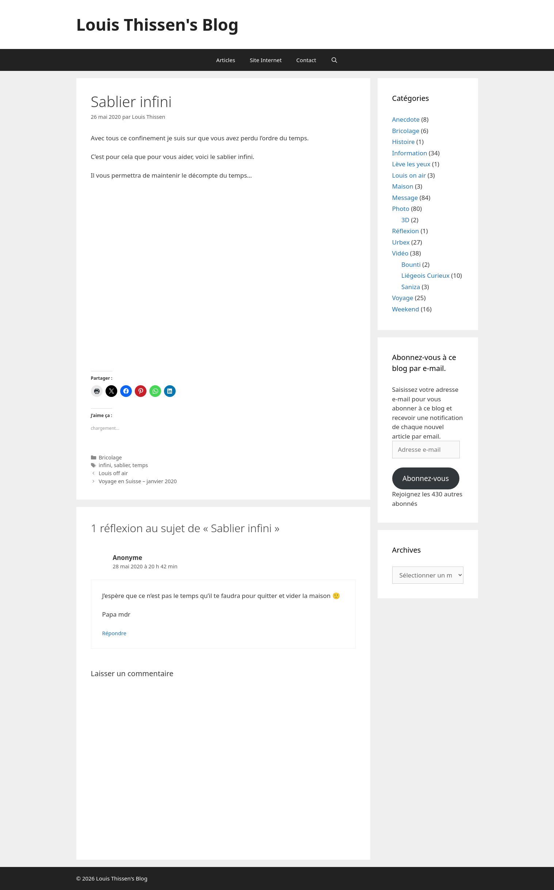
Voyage (402, 297)
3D (405, 220)
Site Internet (266, 60)
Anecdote (406, 119)
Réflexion (405, 231)
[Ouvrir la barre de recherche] (334, 60)
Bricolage (110, 457)
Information (409, 153)
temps (140, 465)
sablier (122, 465)
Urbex (401, 242)
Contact (306, 60)
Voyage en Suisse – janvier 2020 (138, 481)
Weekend (405, 309)
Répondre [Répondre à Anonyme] (114, 633)
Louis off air (113, 473)
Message (405, 197)
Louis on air (409, 175)
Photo (401, 208)
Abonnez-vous (425, 478)
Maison (402, 186)
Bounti (411, 264)
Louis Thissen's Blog (157, 24)
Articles (225, 60)
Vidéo (400, 253)
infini (105, 465)
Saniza (410, 287)
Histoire (403, 141)
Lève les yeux (411, 164)
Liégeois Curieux (425, 275)
